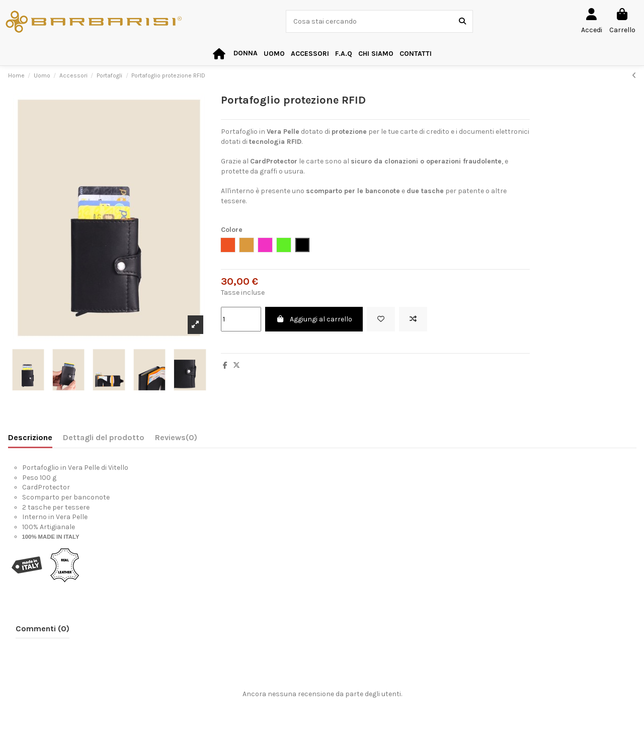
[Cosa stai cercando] (462, 21)
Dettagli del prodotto (103, 437)
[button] (310, 54)
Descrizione (30, 437)
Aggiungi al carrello (314, 319)
